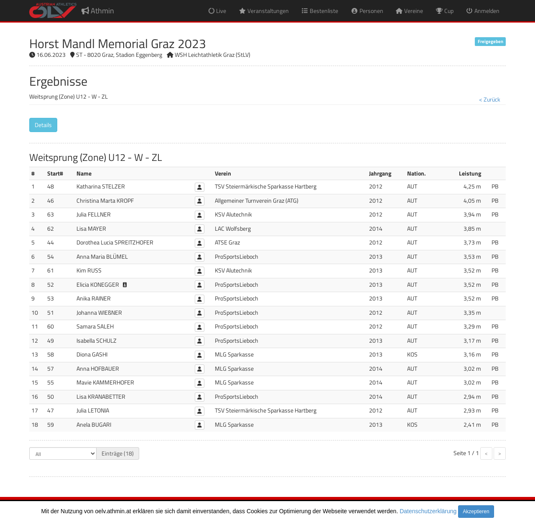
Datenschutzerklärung (428, 511)
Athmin (98, 10)
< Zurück (489, 99)
